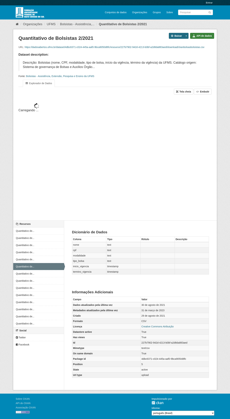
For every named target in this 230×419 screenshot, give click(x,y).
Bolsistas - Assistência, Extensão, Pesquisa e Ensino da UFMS (60, 76)
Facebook (22, 344)
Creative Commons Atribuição (157, 326)
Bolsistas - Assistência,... (77, 24)
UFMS (51, 24)
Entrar (209, 2)
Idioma (155, 408)
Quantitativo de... (25, 230)
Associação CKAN (26, 407)
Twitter (21, 337)
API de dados (202, 35)
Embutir (202, 91)
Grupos (157, 12)
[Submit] (209, 12)
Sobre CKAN (23, 398)
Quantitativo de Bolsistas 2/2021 (123, 24)
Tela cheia (183, 91)
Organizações (139, 12)
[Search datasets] (195, 12)
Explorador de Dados (39, 83)
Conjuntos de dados (116, 12)
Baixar (176, 35)
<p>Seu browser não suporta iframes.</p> (115, 157)
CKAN (157, 403)
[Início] (17, 24)
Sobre (169, 12)
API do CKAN (23, 403)
